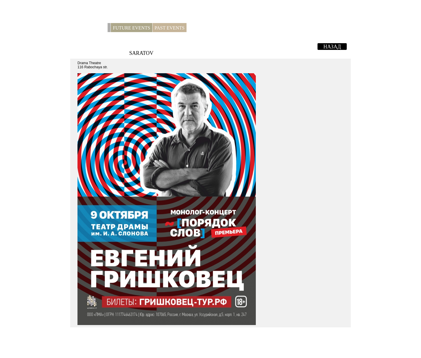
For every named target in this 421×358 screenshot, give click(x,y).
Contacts (225, 27)
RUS (343, 28)
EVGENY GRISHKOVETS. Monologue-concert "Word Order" (237, 46)
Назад (332, 47)
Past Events (170, 27)
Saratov (141, 53)
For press (201, 27)
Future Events (131, 27)
